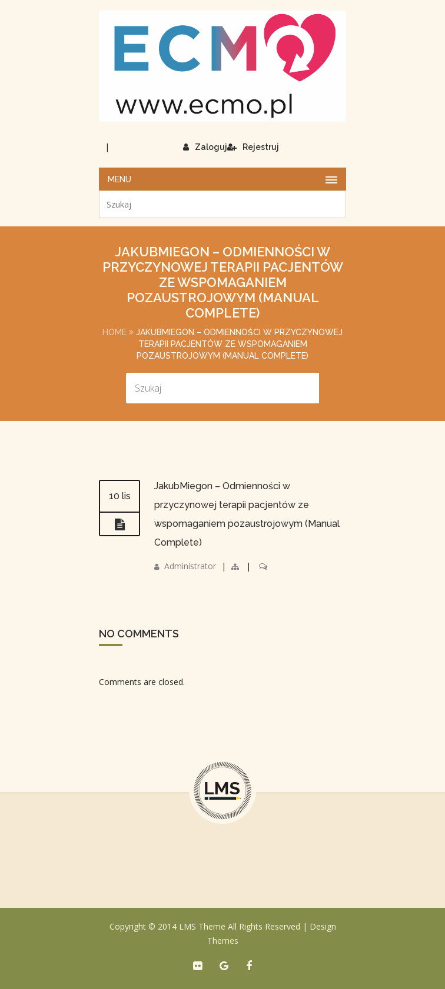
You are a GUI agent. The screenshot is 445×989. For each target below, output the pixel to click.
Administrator (190, 566)
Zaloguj (205, 147)
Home (114, 332)
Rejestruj (253, 147)
